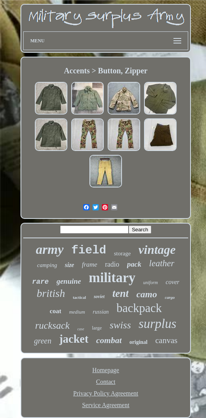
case (80, 329)
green (43, 340)
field (88, 250)
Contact (105, 381)
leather (161, 263)
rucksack (52, 325)
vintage (157, 250)
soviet (99, 296)
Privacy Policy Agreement (105, 393)
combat (109, 340)
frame (89, 264)
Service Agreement (105, 405)
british (51, 293)
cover (173, 282)
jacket (74, 339)
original (138, 342)
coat (55, 311)
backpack (139, 308)
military (112, 277)
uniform (150, 282)
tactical (79, 297)
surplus (157, 324)
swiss (120, 325)
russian (101, 312)
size (69, 265)
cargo (170, 297)
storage (122, 253)
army (50, 249)
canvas (166, 340)
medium (77, 312)
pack (134, 264)
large (97, 328)
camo (146, 294)
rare (40, 282)
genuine (69, 281)
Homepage (105, 370)
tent (120, 293)
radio (112, 264)
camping (47, 265)
